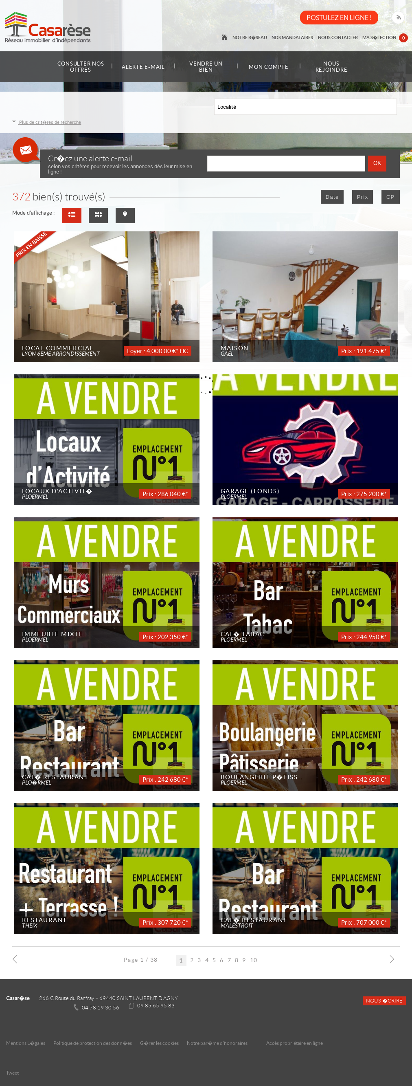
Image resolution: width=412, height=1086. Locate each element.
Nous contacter (339, 37)
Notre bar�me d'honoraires (217, 1043)
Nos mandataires (294, 37)
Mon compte (269, 67)
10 (254, 959)
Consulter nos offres (81, 67)
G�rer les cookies (159, 1043)
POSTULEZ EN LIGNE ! (339, 17)
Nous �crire (384, 1001)
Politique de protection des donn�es (92, 1043)
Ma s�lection (385, 38)
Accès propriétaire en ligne (294, 1043)
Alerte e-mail (143, 67)
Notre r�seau (251, 37)
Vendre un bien (206, 67)
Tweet (12, 1072)
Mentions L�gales (25, 1043)
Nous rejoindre (332, 67)
